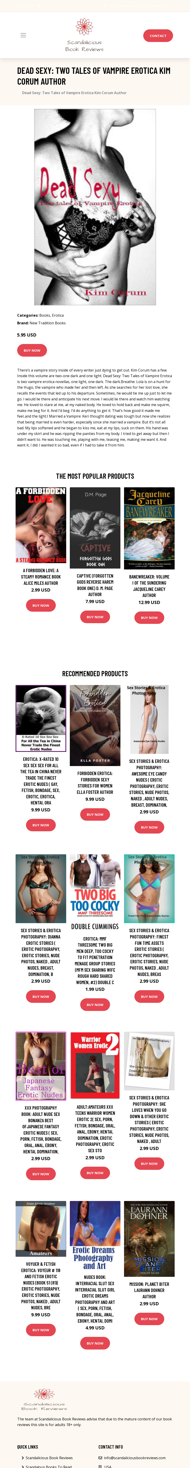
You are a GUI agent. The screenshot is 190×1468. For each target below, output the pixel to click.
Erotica (58, 315)
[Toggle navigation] (23, 35)
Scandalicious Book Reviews (49, 1457)
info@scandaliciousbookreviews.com (144, 6)
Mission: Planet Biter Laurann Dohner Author (149, 1290)
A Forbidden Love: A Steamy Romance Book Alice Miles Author (41, 576)
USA (112, 6)
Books (44, 315)
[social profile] (38, 6)
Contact (158, 35)
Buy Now (32, 350)
